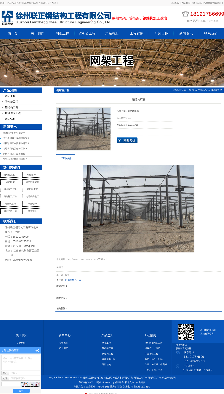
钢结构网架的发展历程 (14, 154)
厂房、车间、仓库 (154, 370)
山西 (143, 386)
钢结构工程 (11, 107)
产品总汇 (112, 33)
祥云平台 (119, 382)
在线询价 (127, 140)
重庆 (112, 386)
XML (199, 2)
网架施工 (32, 211)
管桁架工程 (87, 33)
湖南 (122, 386)
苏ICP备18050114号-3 (90, 382)
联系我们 (210, 33)
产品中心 (202, 90)
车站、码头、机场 (154, 359)
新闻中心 (65, 335)
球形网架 (10, 182)
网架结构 (10, 119)
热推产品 (78, 386)
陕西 (137, 386)
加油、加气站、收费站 (156, 364)
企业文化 (20, 343)
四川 (132, 386)
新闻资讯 (186, 33)
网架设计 (32, 203)
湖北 (127, 386)
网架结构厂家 (10, 211)
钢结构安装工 (32, 196)
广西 (117, 386)
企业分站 (175, 2)
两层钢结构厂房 (73, 279)
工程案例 (136, 33)
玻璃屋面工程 (13, 113)
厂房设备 (161, 33)
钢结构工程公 (10, 189)
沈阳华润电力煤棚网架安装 (16, 138)
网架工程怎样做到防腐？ (15, 159)
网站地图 (186, 2)
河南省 (101, 386)
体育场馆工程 (151, 353)
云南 (148, 386)
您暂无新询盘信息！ (214, 2)
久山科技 (140, 382)
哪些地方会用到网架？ (14, 133)
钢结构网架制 (32, 182)
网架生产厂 (32, 175)
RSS (194, 2)
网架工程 (62, 33)
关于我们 (37, 33)
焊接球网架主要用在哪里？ (16, 143)
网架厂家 (128, 377)
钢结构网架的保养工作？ (15, 148)
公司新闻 (63, 343)
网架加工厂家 (154, 377)
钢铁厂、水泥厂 (152, 348)
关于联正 (22, 335)
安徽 (107, 386)
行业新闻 (63, 348)
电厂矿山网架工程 (154, 343)
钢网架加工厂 (10, 175)
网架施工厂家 (10, 196)
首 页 (12, 33)
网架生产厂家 (140, 377)
